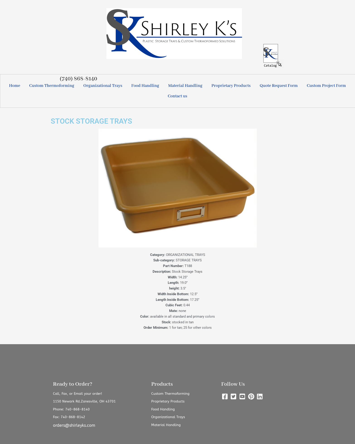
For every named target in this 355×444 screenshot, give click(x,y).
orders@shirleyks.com (74, 425)
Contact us (177, 96)
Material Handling (185, 85)
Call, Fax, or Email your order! (77, 394)
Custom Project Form (326, 85)
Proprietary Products (231, 85)
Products (162, 384)
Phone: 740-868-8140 (71, 409)
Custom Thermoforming (51, 85)
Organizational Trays (102, 85)
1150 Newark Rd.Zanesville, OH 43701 (84, 401)
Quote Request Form (279, 85)
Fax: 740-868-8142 (69, 417)
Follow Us (233, 384)
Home (14, 85)
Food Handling (145, 85)
